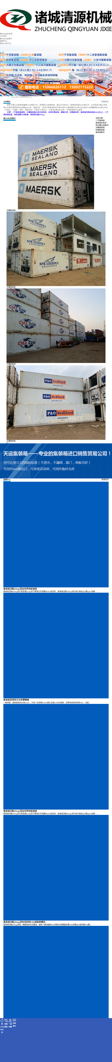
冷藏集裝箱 (100, 127)
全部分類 (99, 118)
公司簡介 (3, 36)
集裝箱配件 (100, 132)
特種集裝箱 (100, 130)
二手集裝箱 (100, 120)
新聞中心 (3, 41)
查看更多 (105, 102)
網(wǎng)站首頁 (6, 34)
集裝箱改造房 (101, 123)
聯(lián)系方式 (5, 43)
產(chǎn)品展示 (6, 39)
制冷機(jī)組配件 (102, 125)
